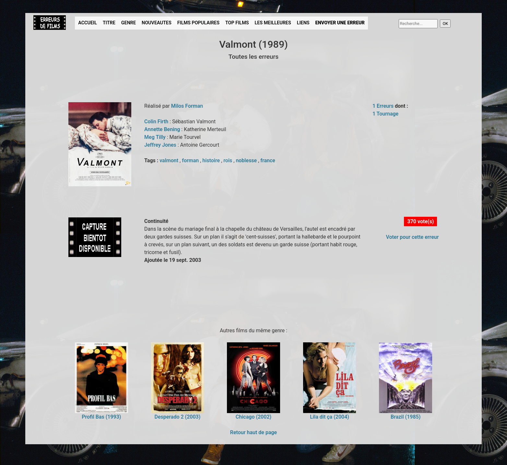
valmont (169, 160)
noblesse (247, 160)
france (267, 160)
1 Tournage (385, 114)
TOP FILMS (237, 23)
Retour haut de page (253, 432)
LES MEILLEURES (272, 23)
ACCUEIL (87, 23)
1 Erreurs (383, 106)
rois (228, 160)
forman (191, 160)
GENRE (128, 23)
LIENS (303, 23)
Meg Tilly (155, 137)
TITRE (109, 23)
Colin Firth (157, 121)
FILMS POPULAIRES (198, 23)
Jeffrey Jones (161, 145)
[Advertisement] (148, 294)
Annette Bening (162, 129)
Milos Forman (187, 106)
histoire (211, 160)
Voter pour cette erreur (412, 237)
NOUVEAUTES (156, 23)
